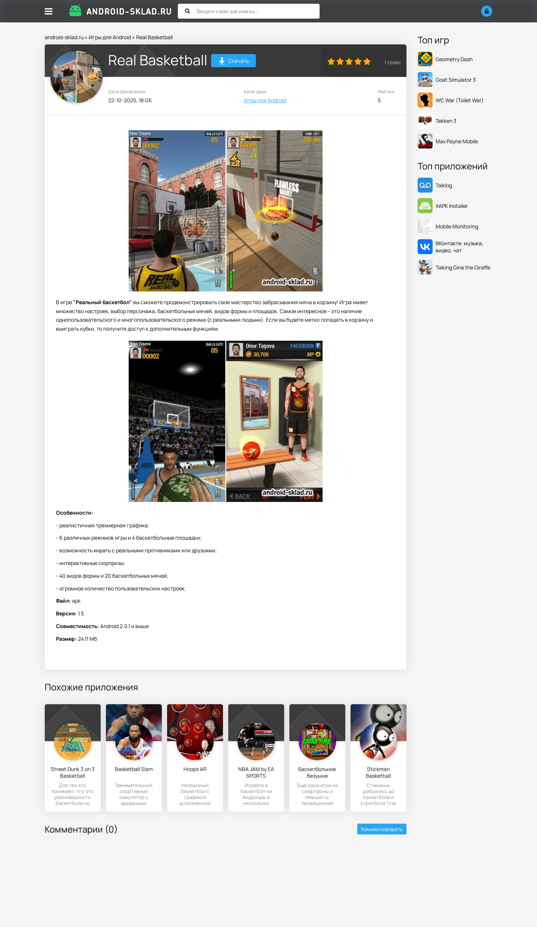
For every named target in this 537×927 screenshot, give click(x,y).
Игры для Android (110, 37)
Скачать (233, 61)
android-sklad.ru (64, 37)
